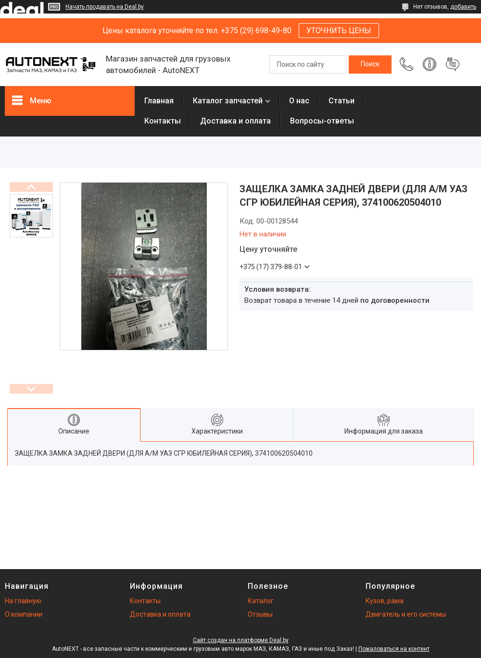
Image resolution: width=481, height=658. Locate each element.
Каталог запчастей (228, 100)
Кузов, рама (385, 601)
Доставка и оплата (235, 120)
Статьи (341, 100)
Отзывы (260, 614)
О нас (299, 100)
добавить (463, 6)
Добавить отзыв (452, 64)
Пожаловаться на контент (394, 649)
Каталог (261, 601)
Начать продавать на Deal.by (104, 6)
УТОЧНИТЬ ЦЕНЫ (338, 30)
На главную (23, 601)
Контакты (162, 120)
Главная (159, 100)
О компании (23, 614)
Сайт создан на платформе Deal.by (241, 640)
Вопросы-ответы (322, 120)
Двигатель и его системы (406, 614)
